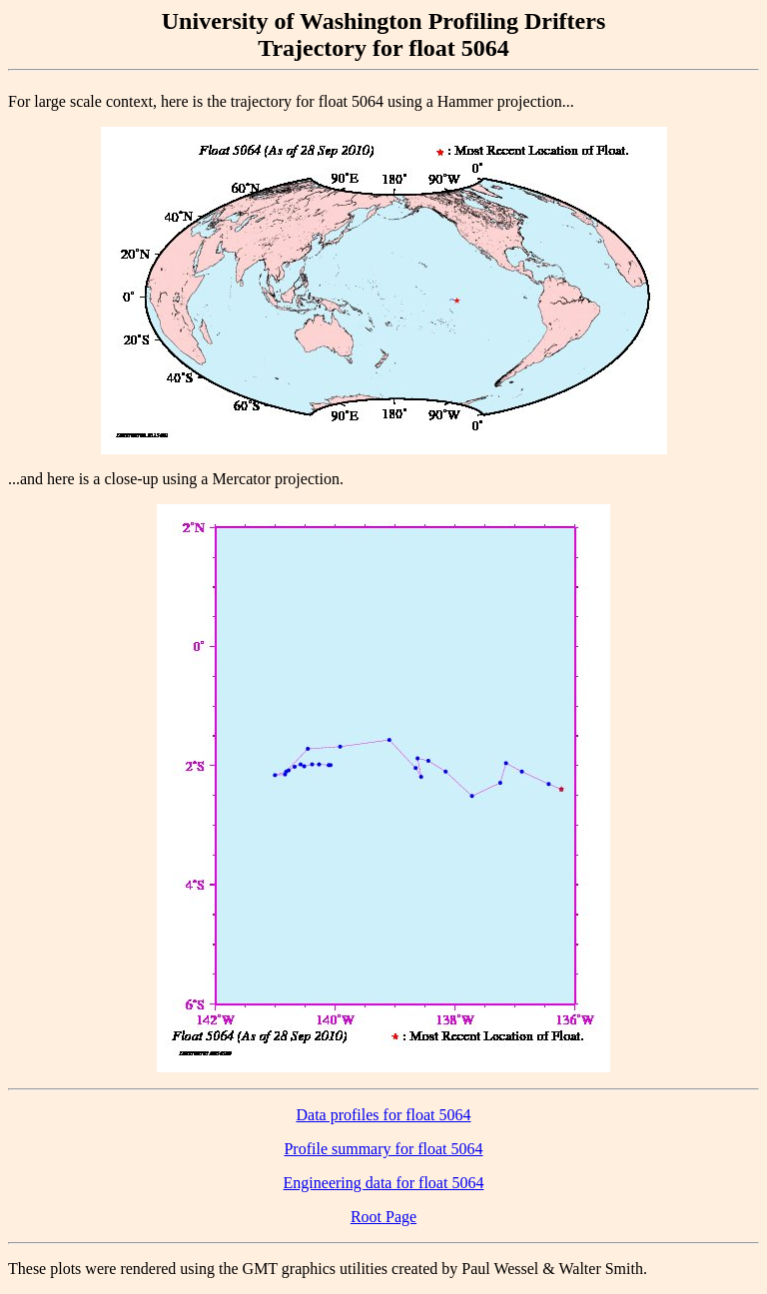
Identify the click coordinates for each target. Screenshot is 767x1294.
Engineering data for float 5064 (384, 1182)
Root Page (383, 1216)
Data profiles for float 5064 (383, 1114)
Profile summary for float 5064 (383, 1148)
